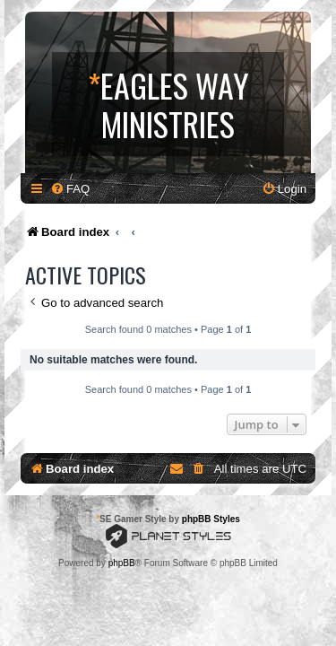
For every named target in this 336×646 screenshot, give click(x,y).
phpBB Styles (211, 519)
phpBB (121, 563)
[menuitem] (70, 189)
